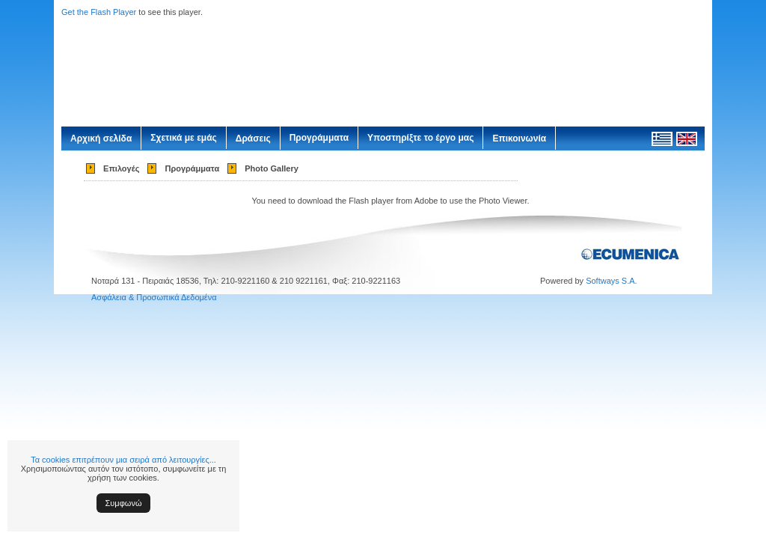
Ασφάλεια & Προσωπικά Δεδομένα (154, 297)
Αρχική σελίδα (101, 138)
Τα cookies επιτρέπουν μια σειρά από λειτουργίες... (123, 459)
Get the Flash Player (98, 11)
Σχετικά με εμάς (183, 138)
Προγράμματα (319, 138)
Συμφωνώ (123, 503)
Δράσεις (253, 138)
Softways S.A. (611, 280)
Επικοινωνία (519, 138)
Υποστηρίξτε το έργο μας (420, 138)
